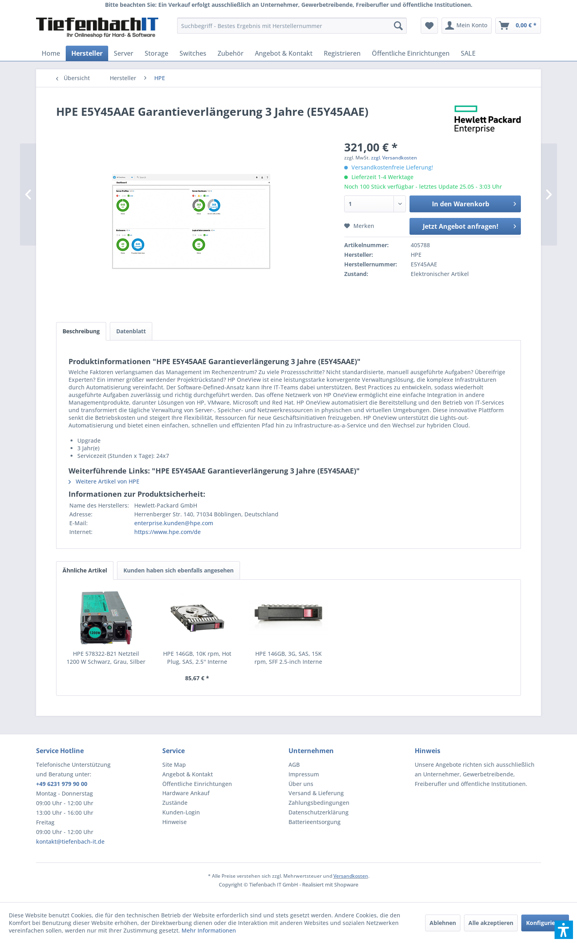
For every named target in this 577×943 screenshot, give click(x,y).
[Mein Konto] (467, 26)
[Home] (51, 53)
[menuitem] (292, 26)
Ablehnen (443, 923)
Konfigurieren (545, 923)
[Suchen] (398, 26)
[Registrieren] (342, 53)
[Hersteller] (87, 53)
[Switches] (193, 53)
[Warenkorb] (518, 26)
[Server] (123, 53)
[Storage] (156, 53)
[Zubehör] (230, 53)
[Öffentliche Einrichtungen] (410, 53)
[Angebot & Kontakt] (283, 53)
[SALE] (468, 53)
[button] (564, 930)
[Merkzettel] (429, 26)
